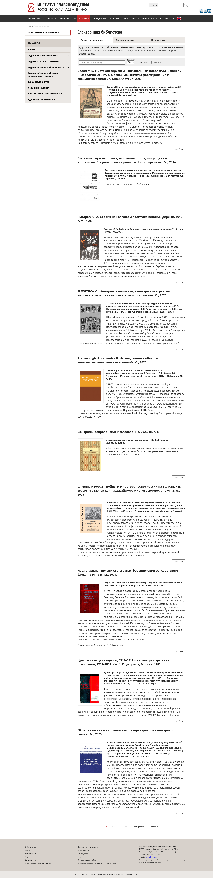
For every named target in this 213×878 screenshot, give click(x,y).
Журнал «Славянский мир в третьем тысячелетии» (43, 74)
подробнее (178, 149)
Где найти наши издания (41, 99)
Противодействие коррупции (38, 863)
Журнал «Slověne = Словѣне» (43, 61)
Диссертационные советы (124, 18)
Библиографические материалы (46, 93)
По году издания (125, 40)
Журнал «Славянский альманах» (46, 67)
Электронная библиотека (43, 32)
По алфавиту (158, 40)
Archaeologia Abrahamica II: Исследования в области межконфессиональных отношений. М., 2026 (118, 360)
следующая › (139, 826)
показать (131, 59)
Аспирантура (83, 850)
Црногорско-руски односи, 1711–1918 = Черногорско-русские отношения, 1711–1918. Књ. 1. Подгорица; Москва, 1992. (123, 662)
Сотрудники (99, 18)
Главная (30, 26)
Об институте (36, 18)
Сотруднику (167, 18)
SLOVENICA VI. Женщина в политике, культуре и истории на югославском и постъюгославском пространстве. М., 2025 (124, 293)
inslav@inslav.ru (151, 857)
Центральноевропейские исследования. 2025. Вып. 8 (118, 432)
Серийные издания (38, 87)
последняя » (152, 826)
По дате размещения (92, 40)
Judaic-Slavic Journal (38, 81)
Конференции (68, 18)
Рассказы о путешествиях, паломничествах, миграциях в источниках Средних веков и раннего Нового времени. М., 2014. (127, 160)
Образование (149, 18)
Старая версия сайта (87, 860)
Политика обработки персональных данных (97, 863)
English (179, 18)
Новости (52, 18)
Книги (31, 49)
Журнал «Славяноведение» (43, 55)
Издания (84, 18)
